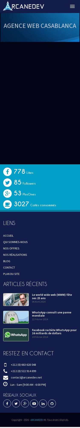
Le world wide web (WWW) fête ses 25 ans (52, 296)
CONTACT (9, 267)
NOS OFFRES (11, 248)
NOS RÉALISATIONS (15, 255)
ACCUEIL (8, 235)
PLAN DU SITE (11, 274)
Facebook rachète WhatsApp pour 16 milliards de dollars (54, 331)
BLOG (6, 261)
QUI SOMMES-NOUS (15, 242)
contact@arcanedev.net (26, 377)
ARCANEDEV (37, 419)
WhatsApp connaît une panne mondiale (51, 313)
